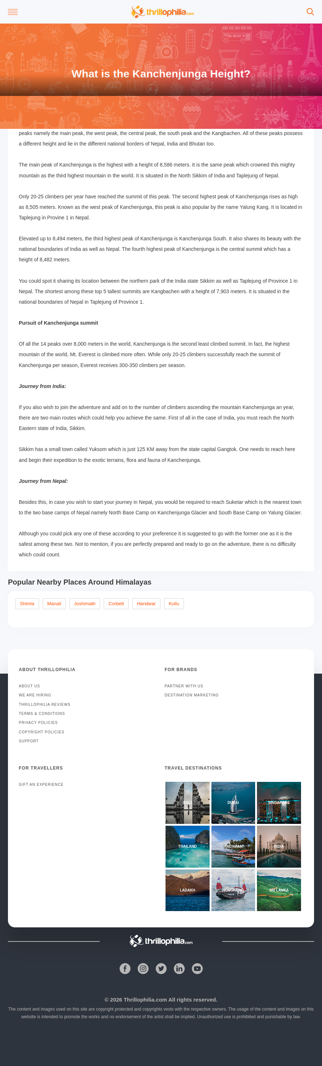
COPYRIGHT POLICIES (41, 732)
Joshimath (84, 603)
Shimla (27, 603)
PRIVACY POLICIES (38, 723)
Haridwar (146, 603)
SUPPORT (29, 741)
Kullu (174, 603)
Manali (54, 603)
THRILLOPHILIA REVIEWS (44, 705)
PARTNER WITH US (184, 686)
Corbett (116, 603)
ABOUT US (29, 686)
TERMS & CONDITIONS (42, 714)
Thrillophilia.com (145, 1000)
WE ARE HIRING (35, 695)
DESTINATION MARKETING (192, 695)
